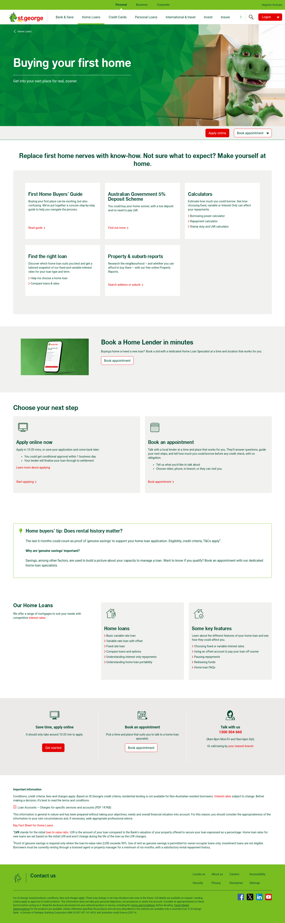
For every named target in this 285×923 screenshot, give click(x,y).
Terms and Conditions (143, 905)
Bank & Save (65, 17)
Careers (234, 874)
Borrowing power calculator (207, 216)
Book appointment (117, 361)
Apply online (217, 133)
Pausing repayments (207, 656)
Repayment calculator (204, 221)
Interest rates (222, 796)
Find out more (118, 227)
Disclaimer (236, 883)
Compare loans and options (123, 651)
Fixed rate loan (115, 646)
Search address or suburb (125, 284)
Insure (225, 17)
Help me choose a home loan (49, 278)
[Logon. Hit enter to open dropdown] (270, 17)
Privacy (216, 883)
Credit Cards (118, 17)
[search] (252, 17)
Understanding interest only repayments (131, 656)
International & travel (180, 17)
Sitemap (254, 883)
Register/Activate (272, 4)
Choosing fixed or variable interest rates (219, 646)
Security (198, 883)
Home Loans (91, 17)
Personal (121, 4)
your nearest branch (240, 746)
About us (217, 874)
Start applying (26, 481)
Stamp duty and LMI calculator (209, 226)
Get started (53, 748)
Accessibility (257, 874)
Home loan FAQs (204, 667)
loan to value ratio (57, 832)
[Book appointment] (253, 133)
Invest (208, 17)
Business (142, 4)
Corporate (163, 4)
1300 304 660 (230, 732)
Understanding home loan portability (129, 662)
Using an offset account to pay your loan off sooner (226, 651)
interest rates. (37, 617)
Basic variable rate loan (121, 635)
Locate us (199, 874)
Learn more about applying (33, 467)
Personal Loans (146, 17)
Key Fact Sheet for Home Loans (33, 825)
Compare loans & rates (45, 283)
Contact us (43, 876)
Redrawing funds (204, 662)
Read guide (36, 227)
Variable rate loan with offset (124, 641)
